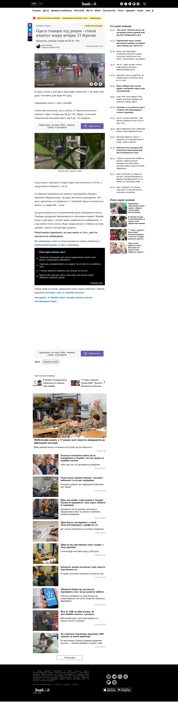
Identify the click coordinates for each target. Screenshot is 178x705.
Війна (97, 10)
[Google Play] (124, 690)
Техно (121, 10)
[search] (144, 4)
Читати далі (69, 658)
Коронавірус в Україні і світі (75, 18)
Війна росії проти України (48, 18)
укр (34, 4)
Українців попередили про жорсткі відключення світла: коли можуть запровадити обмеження (67, 258)
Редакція (66, 684)
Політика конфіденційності (42, 684)
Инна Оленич (47, 45)
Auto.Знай (79, 10)
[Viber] (125, 3)
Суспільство (109, 10)
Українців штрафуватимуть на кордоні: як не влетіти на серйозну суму (70, 265)
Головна (36, 10)
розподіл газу (53, 292)
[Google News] (125, 676)
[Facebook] (30, 25)
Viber (85, 232)
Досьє (46, 10)
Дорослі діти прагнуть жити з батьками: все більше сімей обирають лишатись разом (66, 276)
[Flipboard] (133, 3)
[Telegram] (121, 3)
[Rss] (129, 3)
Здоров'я (130, 10)
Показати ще (96, 283)
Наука (140, 10)
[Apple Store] (110, 690)
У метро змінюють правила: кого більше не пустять (63, 271)
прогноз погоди (50, 362)
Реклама (58, 684)
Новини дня (95, 18)
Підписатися (92, 126)
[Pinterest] (138, 3)
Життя (89, 10)
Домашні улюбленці (61, 10)
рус (41, 4)
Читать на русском (93, 26)
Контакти (75, 684)
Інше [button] (149, 10)
